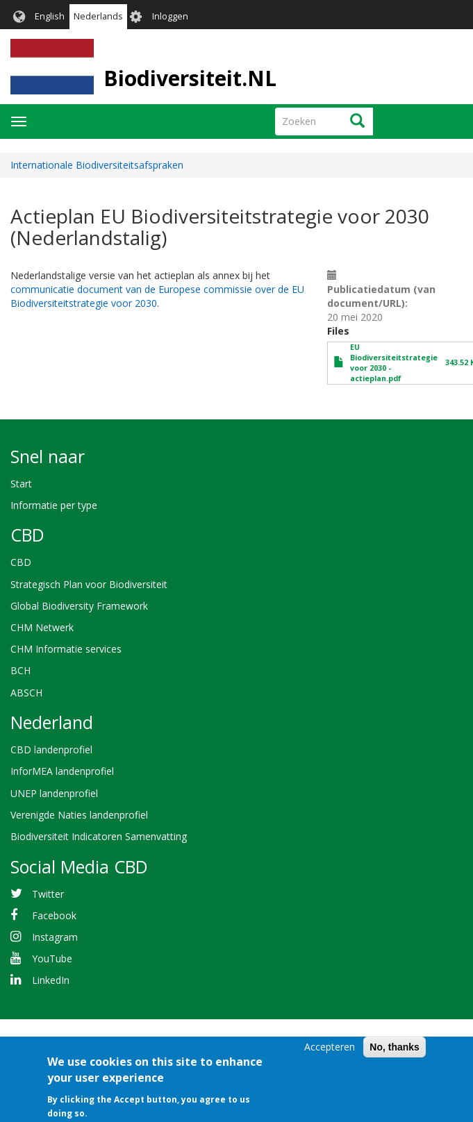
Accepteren (329, 1055)
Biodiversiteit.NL (189, 78)
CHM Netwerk (42, 627)
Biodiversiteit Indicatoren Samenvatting (98, 836)
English (50, 16)
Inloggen (170, 16)
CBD (20, 562)
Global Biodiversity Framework (79, 605)
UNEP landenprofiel (54, 793)
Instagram (55, 937)
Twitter (48, 894)
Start (21, 483)
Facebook (54, 915)
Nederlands (98, 16)
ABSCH (26, 692)
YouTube (52, 958)
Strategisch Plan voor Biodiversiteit (88, 584)
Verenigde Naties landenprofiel (79, 814)
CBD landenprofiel (51, 749)
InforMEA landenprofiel (62, 771)
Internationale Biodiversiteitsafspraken (96, 164)
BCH (20, 670)
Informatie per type (53, 505)
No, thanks (395, 1055)
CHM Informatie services (66, 648)
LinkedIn (50, 980)
